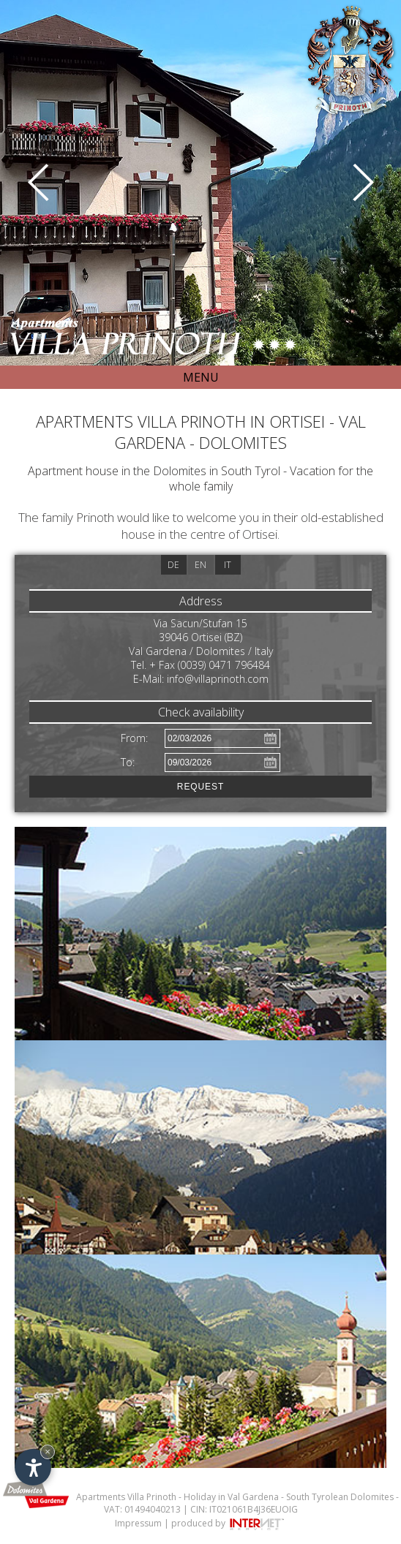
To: (128, 762)
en (200, 565)
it (227, 565)
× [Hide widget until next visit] (47, 1451)
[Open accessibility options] (33, 1467)
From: (134, 738)
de (173, 565)
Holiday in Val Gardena (231, 1497)
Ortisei (259, 534)
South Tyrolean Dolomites (340, 1497)
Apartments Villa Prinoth (126, 1497)
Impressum (138, 1523)
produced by (228, 1523)
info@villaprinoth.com (218, 679)
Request (200, 787)
